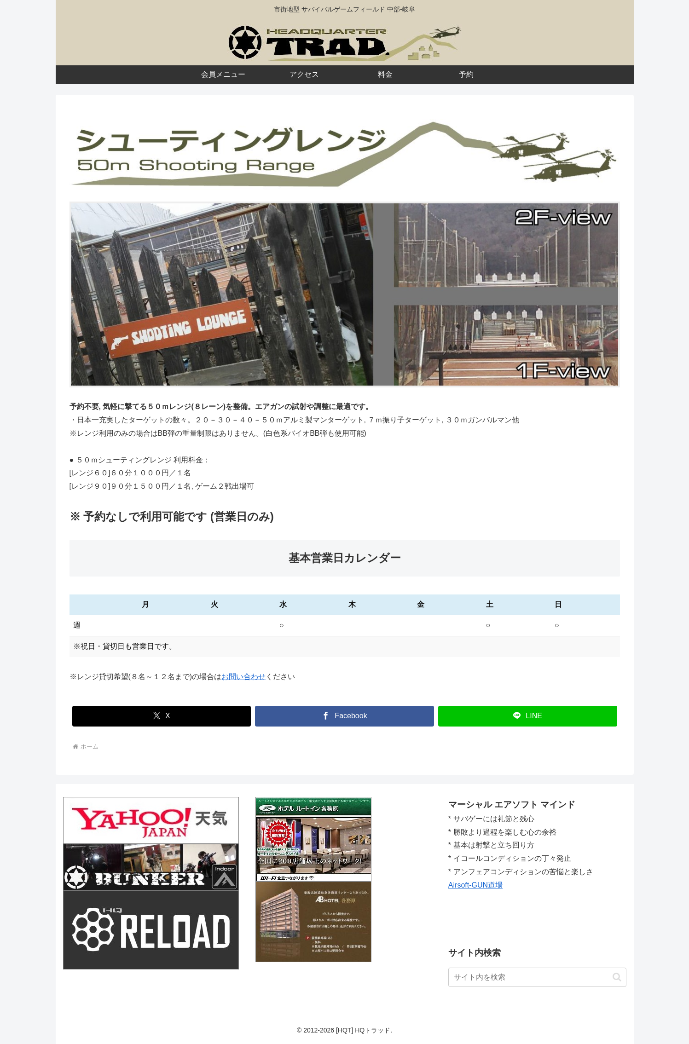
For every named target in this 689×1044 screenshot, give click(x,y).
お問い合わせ (243, 677)
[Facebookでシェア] (344, 716)
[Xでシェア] (161, 716)
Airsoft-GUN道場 (475, 885)
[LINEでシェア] (527, 716)
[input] (537, 977)
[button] (617, 977)
